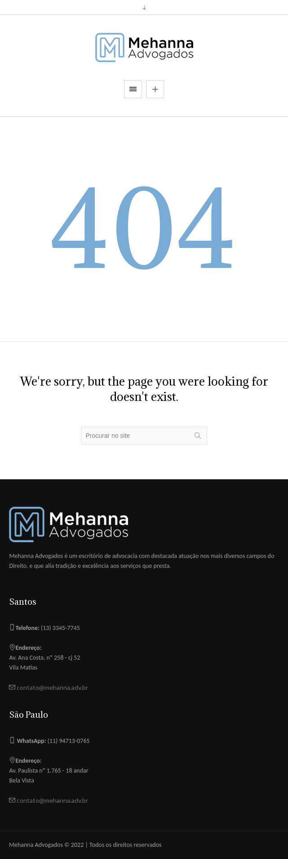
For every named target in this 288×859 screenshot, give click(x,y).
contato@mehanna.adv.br (51, 687)
